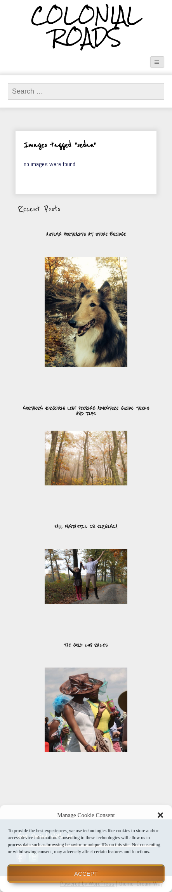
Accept (86, 873)
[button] (160, 815)
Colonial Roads (86, 27)
